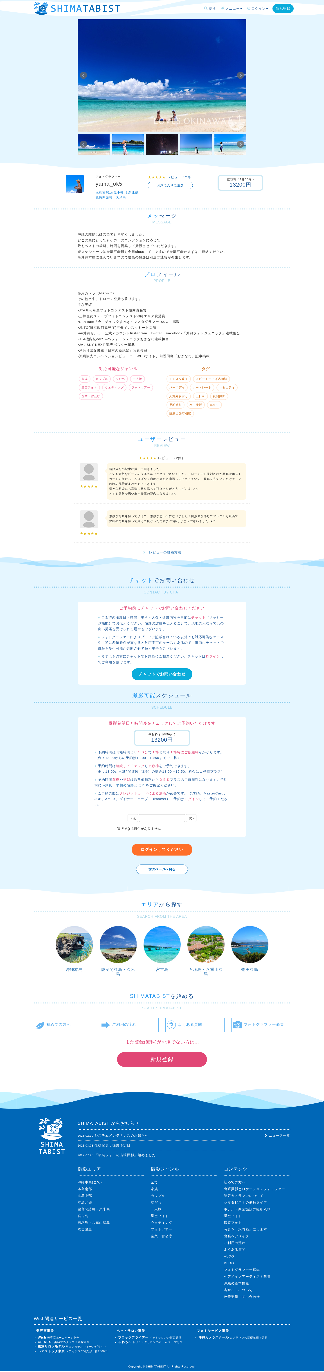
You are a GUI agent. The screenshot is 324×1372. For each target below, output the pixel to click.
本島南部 (85, 1190)
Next (240, 75)
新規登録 (283, 8)
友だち (156, 1203)
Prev (83, 75)
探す (210, 8)
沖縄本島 (74, 969)
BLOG (229, 1264)
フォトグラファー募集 (242, 1271)
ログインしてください (162, 849)
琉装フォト (233, 1224)
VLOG (229, 1257)
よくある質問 (234, 1251)
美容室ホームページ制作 (58, 1338)
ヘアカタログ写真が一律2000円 (73, 1352)
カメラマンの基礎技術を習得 (233, 1338)
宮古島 (162, 969)
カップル (158, 1197)
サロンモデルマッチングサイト (72, 1348)
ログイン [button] (257, 8)
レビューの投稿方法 (165, 552)
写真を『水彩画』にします (245, 1230)
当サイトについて (238, 1291)
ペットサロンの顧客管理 (150, 1338)
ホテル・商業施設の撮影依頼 (247, 1210)
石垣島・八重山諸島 (206, 971)
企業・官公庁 (161, 1237)
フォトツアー (161, 1230)
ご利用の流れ (234, 1244)
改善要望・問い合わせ (242, 1298)
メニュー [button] (231, 8)
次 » (192, 818)
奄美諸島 (249, 969)
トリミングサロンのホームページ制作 (150, 1343)
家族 (154, 1190)
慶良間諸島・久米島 (118, 971)
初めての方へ (234, 1183)
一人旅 (156, 1210)
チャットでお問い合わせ (162, 674)
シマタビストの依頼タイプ (245, 1203)
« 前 (133, 818)
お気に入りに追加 (170, 185)
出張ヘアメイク (236, 1237)
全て (154, 1183)
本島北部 (85, 1203)
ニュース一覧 (279, 1137)
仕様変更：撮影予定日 (112, 1146)
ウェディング (161, 1224)
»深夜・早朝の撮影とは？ (123, 785)
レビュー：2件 (179, 177)
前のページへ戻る (162, 869)
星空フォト (160, 1217)
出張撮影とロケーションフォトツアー (254, 1190)
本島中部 (85, 1197)
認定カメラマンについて (243, 1197)
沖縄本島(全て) (90, 1183)
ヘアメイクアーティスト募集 (247, 1277)
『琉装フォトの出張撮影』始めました (125, 1156)
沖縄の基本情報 (236, 1284)
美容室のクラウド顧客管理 (63, 1343)
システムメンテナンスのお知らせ (121, 1137)
